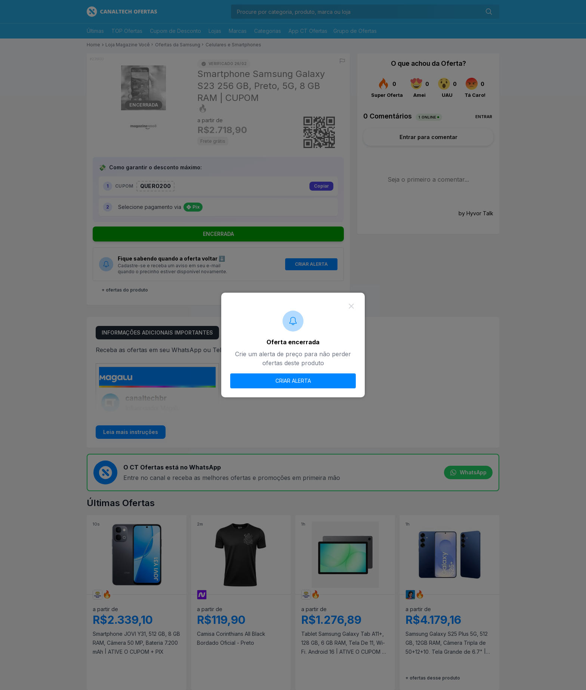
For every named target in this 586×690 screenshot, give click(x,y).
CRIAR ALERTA (293, 381)
